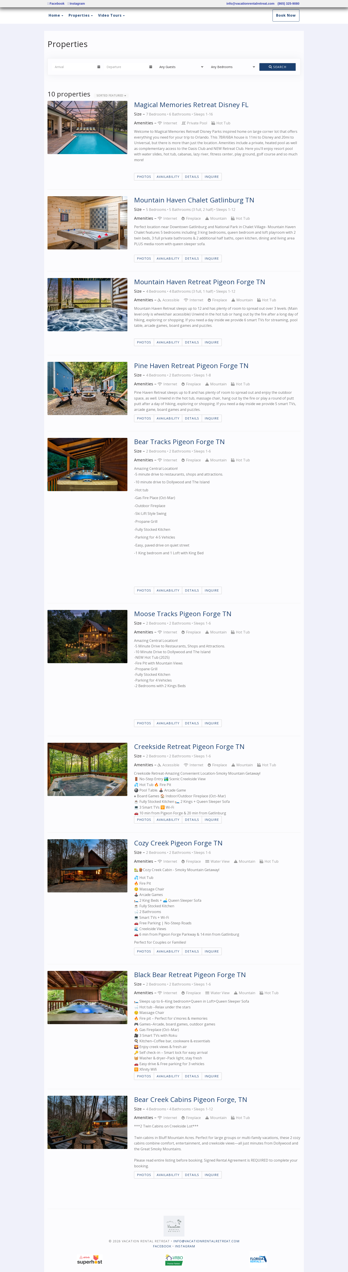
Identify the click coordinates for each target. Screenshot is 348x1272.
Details (192, 176)
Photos (144, 176)
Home (54, 15)
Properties (79, 15)
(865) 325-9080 (288, 3)
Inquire (212, 176)
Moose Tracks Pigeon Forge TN (182, 613)
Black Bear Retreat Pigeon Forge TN (190, 974)
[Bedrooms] (232, 67)
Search (277, 67)
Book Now (286, 15)
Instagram (76, 3)
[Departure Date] (126, 67)
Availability (168, 176)
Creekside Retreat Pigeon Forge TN (189, 746)
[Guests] (180, 67)
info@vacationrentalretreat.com (250, 3)
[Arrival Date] (74, 67)
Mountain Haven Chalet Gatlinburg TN (194, 199)
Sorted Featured (111, 95)
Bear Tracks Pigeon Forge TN (179, 441)
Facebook (55, 3)
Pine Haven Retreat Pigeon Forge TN (191, 365)
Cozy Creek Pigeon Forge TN (178, 842)
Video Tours (110, 15)
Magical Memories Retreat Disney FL (191, 104)
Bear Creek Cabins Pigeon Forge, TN (190, 1099)
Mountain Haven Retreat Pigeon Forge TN (199, 281)
